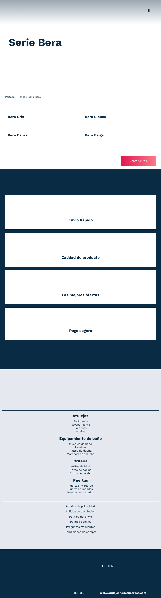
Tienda (21, 96)
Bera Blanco (95, 117)
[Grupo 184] (11, 4)
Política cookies (80, 521)
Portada (10, 96)
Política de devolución (80, 511)
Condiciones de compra (81, 532)
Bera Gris (16, 117)
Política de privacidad (80, 506)
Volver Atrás (138, 161)
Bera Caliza (18, 135)
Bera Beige (94, 135)
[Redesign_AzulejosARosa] (80, 381)
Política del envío (80, 516)
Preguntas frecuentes (80, 527)
